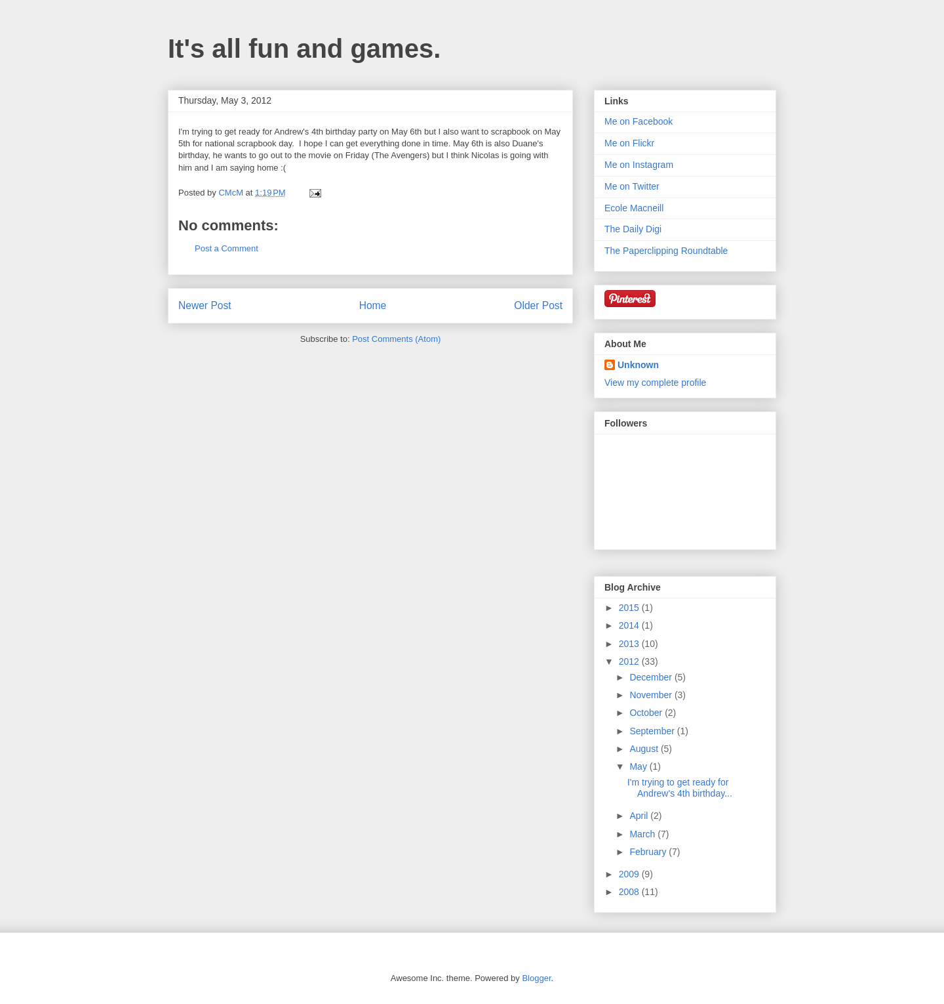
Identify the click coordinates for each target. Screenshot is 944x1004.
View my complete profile (655, 382)
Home (373, 305)
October (647, 712)
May (639, 766)
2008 (630, 892)
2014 (630, 625)
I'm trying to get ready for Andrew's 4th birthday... (679, 788)
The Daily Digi (632, 229)
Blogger (536, 978)
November (651, 695)
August (644, 748)
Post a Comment (226, 248)
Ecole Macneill (633, 208)
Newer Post (204, 305)
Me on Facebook (638, 121)
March (643, 834)
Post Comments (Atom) (396, 339)
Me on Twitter (631, 186)
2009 (630, 874)
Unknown (638, 365)
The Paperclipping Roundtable (666, 250)
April (639, 815)
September (653, 731)
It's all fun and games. (304, 48)
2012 (630, 661)
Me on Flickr (629, 143)
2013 (630, 643)
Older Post (538, 305)
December (651, 677)
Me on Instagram (638, 164)
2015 (630, 607)
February (649, 852)
